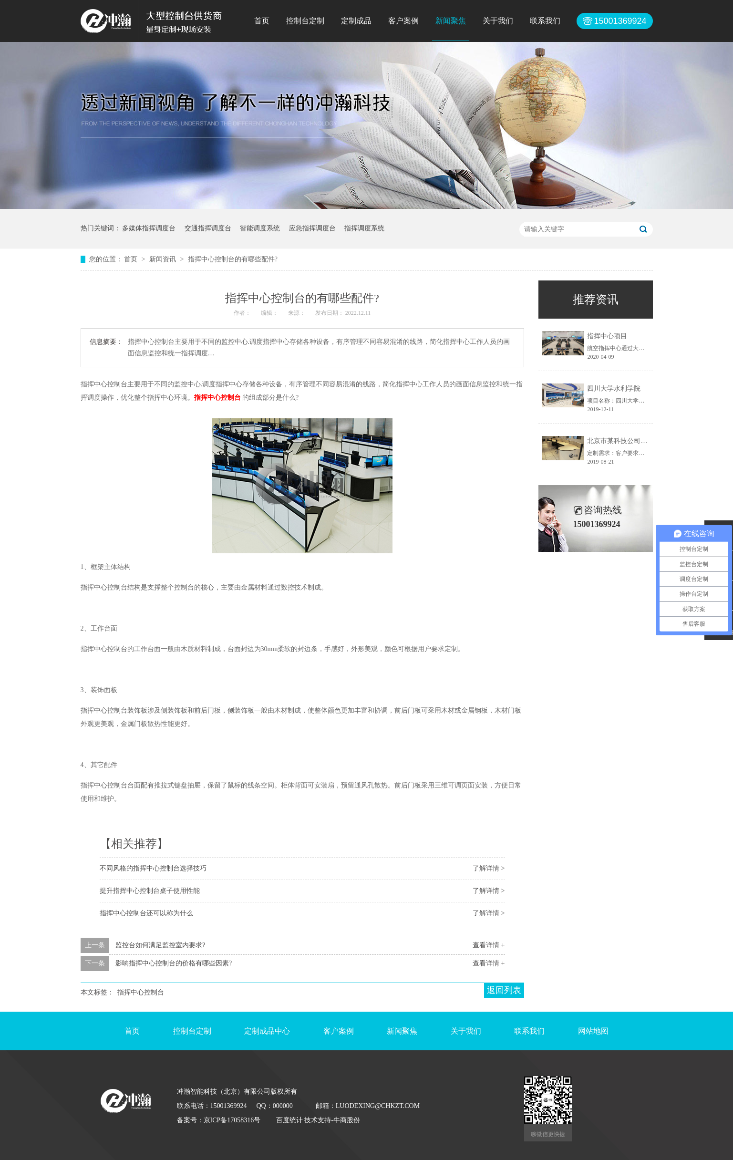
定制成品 (356, 21)
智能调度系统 (260, 228)
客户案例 (403, 21)
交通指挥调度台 (208, 228)
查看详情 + (489, 945)
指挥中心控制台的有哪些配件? (233, 259)
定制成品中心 (267, 1031)
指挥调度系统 (364, 228)
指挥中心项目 (607, 336)
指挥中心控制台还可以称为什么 (146, 913)
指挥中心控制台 (140, 992)
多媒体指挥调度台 (149, 228)
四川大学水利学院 (613, 388)
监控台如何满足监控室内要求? (160, 945)
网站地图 (593, 1031)
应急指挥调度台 (312, 228)
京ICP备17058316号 (232, 1120)
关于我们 (498, 21)
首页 (261, 21)
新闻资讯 (163, 259)
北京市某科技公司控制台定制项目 (637, 441)
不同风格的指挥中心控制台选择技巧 (153, 868)
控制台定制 (305, 21)
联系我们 (545, 21)
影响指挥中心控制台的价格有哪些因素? (173, 963)
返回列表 (504, 990)
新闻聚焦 (450, 21)
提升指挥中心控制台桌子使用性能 (150, 890)
